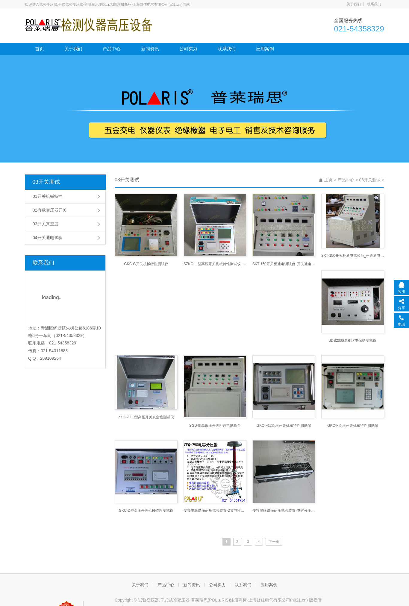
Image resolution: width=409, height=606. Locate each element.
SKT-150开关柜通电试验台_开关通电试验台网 (352, 255)
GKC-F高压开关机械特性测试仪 (352, 425)
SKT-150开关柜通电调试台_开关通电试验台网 (283, 264)
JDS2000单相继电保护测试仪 (352, 340)
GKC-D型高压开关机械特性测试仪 (146, 510)
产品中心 (112, 48)
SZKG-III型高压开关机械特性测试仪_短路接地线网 (215, 264)
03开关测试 (46, 182)
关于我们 (353, 4)
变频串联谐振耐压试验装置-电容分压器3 (283, 510)
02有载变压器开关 (50, 210)
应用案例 (265, 48)
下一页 (274, 542)
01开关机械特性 (48, 196)
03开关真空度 (45, 223)
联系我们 (374, 4)
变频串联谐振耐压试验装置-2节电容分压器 (215, 510)
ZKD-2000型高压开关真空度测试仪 (146, 417)
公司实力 (188, 48)
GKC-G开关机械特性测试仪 (146, 264)
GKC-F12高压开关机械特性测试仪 (284, 425)
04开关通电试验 (48, 237)
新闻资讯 (150, 48)
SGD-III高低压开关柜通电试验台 (215, 425)
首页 (39, 48)
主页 (328, 179)
